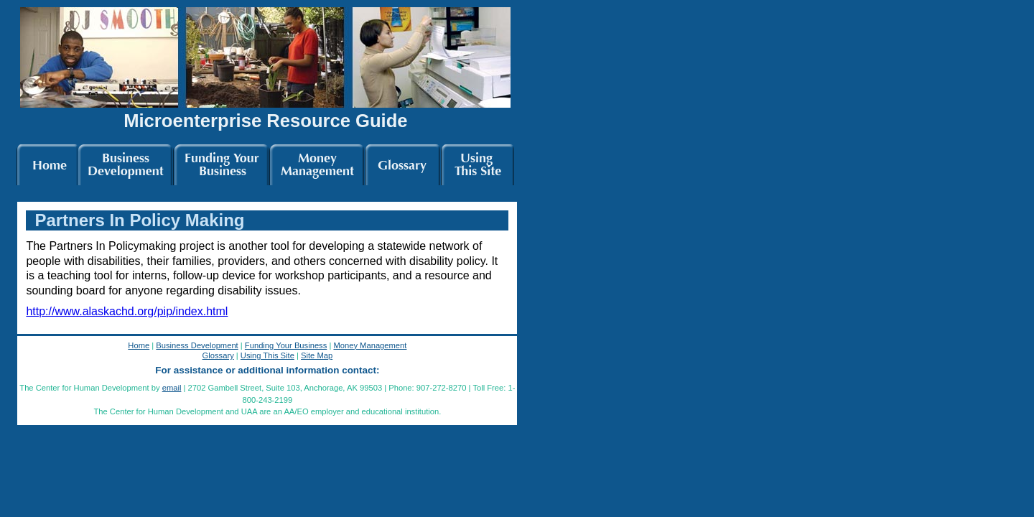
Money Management (369, 345)
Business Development (197, 345)
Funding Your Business (286, 345)
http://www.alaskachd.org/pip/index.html (127, 311)
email (172, 387)
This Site (477, 162)
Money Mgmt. (316, 162)
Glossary (402, 162)
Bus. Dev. (125, 162)
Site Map (316, 355)
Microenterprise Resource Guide (265, 121)
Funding (221, 162)
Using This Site (267, 355)
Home (47, 162)
